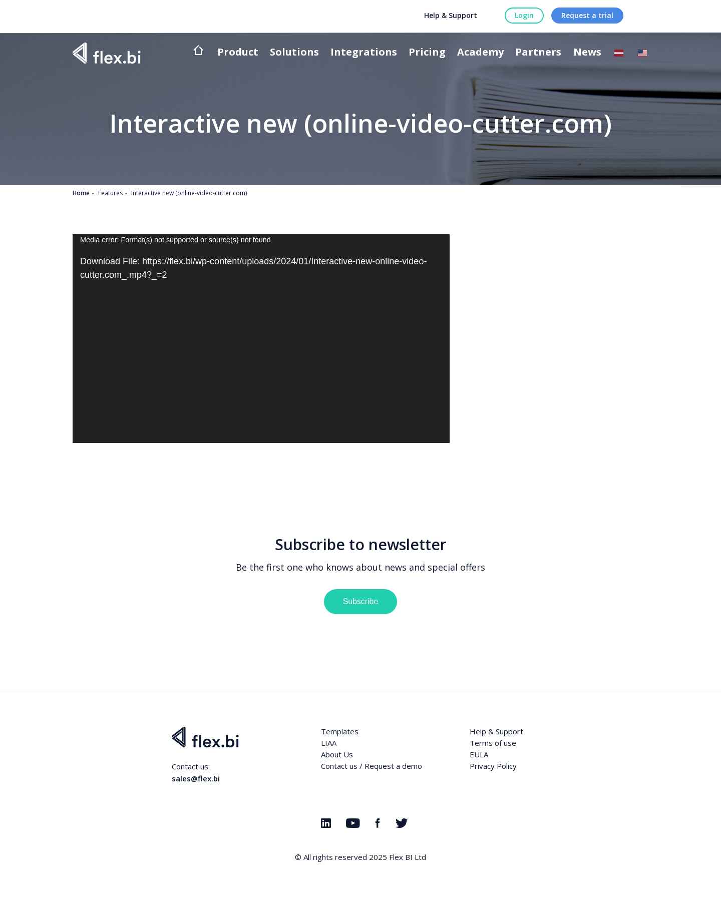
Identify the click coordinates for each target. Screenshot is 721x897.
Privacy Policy (493, 766)
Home (81, 193)
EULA (479, 754)
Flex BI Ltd (407, 857)
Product (237, 53)
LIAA (328, 743)
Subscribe (360, 601)
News (587, 53)
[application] (261, 338)
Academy (480, 53)
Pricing (427, 53)
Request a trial (587, 15)
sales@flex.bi (196, 778)
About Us (337, 754)
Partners (538, 53)
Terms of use (493, 743)
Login (524, 15)
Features (110, 193)
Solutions (294, 53)
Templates (339, 731)
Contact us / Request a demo (371, 766)
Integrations (363, 53)
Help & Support (450, 15)
